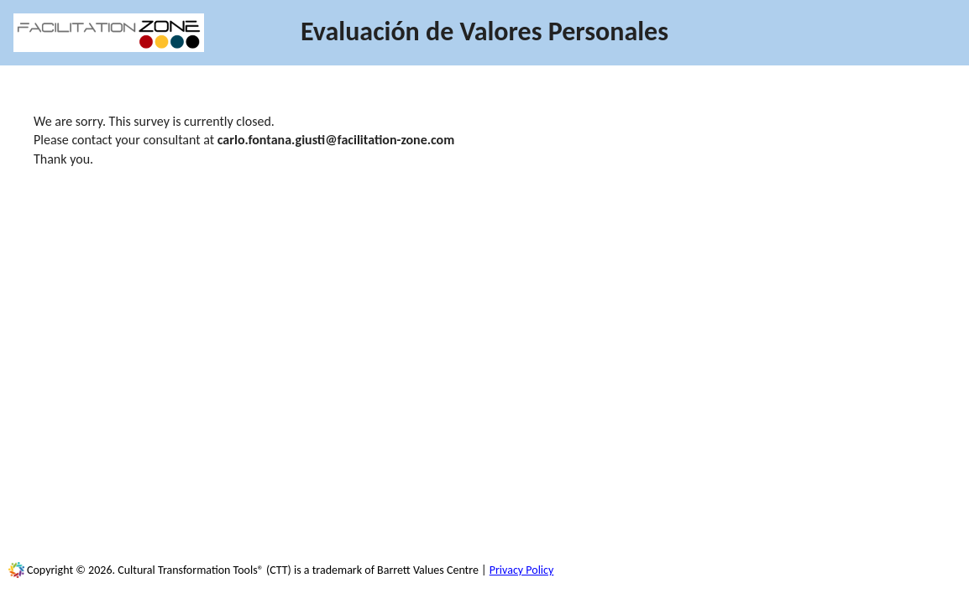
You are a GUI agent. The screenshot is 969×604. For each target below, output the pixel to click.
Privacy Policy (522, 570)
